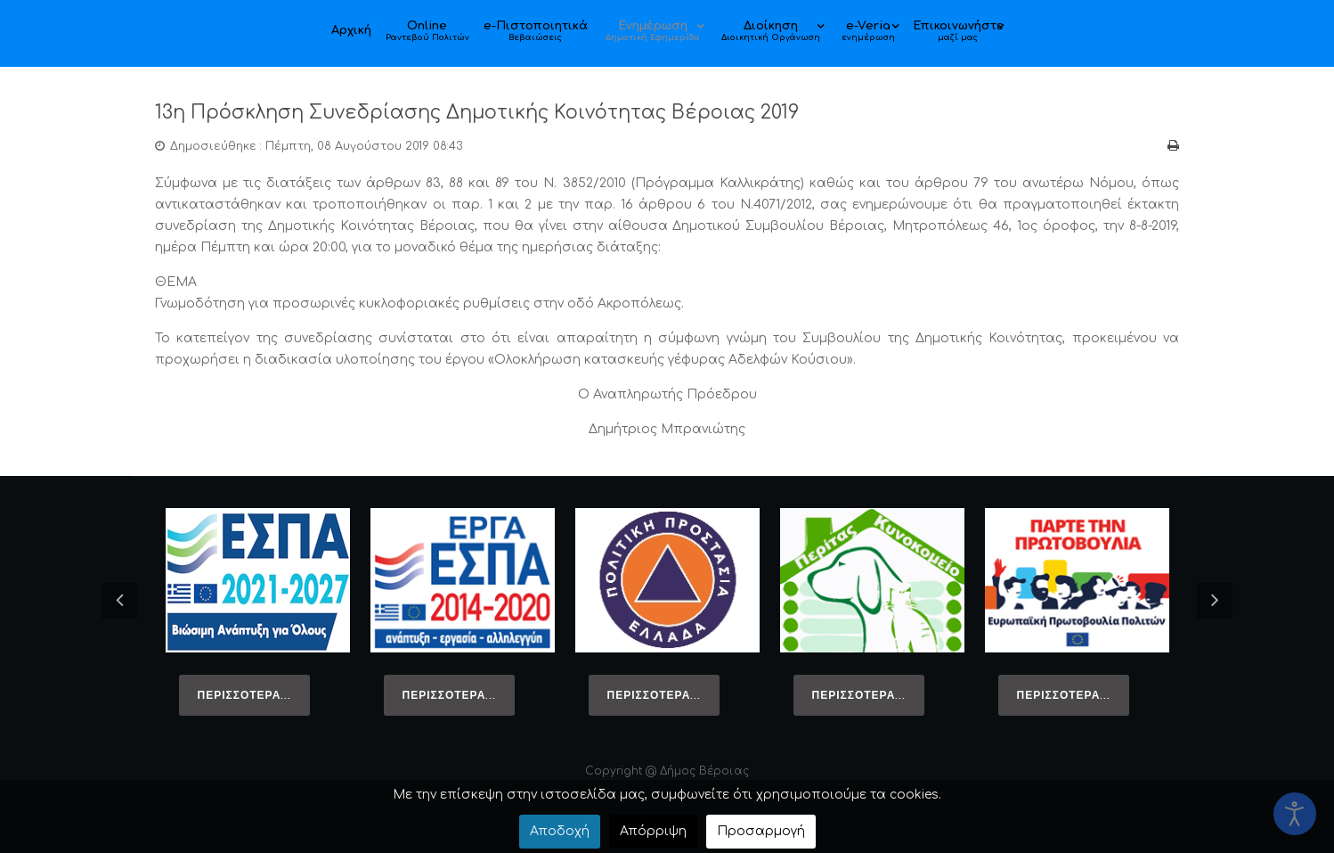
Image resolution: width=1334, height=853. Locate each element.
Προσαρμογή (761, 831)
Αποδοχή (560, 831)
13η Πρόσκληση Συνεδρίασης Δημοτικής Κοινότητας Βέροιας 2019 (515, 112)
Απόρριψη (653, 831)
